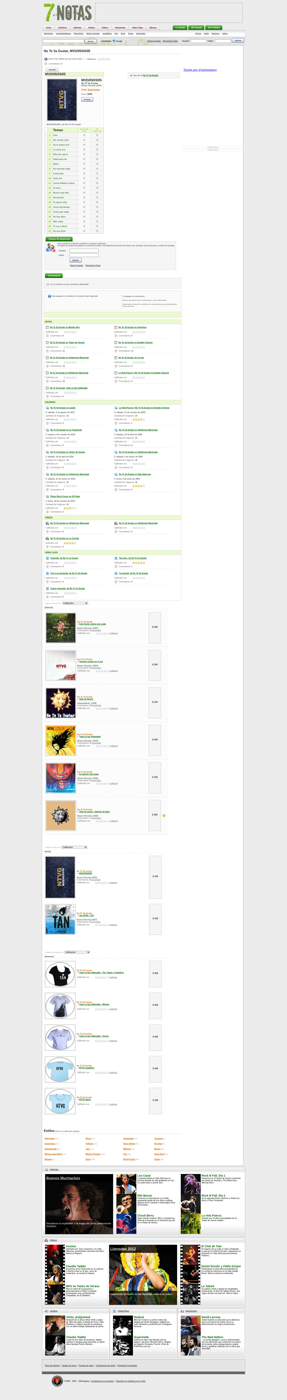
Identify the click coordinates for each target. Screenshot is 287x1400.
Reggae (48, 1159)
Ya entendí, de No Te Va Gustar (133, 573)
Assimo (71, 1246)
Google (119, 41)
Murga (157, 1149)
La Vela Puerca (211, 1215)
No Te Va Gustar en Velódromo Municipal (69, 358)
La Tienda (180, 28)
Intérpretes (120, 28)
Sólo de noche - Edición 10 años (94, 812)
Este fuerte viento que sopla (92, 624)
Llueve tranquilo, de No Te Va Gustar (67, 588)
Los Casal (143, 1175)
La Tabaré (207, 1286)
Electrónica (79, 34)
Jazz (88, 1149)
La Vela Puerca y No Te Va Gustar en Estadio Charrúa (144, 373)
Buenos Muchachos (63, 1178)
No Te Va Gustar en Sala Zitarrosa (135, 474)
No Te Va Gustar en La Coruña (64, 538)
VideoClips (123, 1311)
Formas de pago (86, 1365)
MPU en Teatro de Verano (82, 1286)
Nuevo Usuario (154, 41)
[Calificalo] (113, 633)
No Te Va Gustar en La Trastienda (66, 430)
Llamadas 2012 (123, 1249)
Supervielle (141, 1337)
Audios (91, 28)
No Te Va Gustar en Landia (63, 408)
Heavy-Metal (129, 1144)
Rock (123, 34)
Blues (88, 1138)
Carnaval (158, 1138)
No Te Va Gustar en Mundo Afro (65, 327)
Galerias (54, 1169)
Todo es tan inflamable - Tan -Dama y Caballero (101, 973)
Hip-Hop (158, 1144)
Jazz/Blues (107, 34)
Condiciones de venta (105, 1365)
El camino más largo (89, 774)
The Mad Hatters (212, 1337)
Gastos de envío (69, 1365)
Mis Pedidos (214, 28)
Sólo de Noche (86, 699)
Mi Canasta (196, 28)
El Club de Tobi (211, 1246)
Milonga (127, 1149)
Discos (198, 34)
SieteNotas (106, 41)
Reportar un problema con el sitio (130, 1381)
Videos (105, 28)
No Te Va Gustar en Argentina (132, 327)
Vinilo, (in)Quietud (78, 1317)
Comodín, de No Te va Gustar (64, 558)
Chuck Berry (145, 1215)
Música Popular (93, 34)
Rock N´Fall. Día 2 (213, 1195)
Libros (225, 34)
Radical (139, 1317)
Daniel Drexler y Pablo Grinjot (221, 1266)
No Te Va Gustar (150, 75)
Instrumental (51, 1149)
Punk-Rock (159, 1154)
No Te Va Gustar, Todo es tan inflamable (69, 388)
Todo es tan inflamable (90, 737)
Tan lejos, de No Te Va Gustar (133, 558)
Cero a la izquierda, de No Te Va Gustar (68, 573)
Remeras (215, 34)
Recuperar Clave (170, 41)
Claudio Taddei (76, 1266)
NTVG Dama (85, 1100)
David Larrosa (211, 1317)
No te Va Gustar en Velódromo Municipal (69, 373)
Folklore (89, 1144)
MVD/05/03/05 (85, 873)
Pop (116, 34)
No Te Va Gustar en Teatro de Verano (67, 342)
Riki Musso (144, 1195)
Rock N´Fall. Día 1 (213, 1175)
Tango (130, 34)
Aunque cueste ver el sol (91, 661)
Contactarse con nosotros (102, 1381)
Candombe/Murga (63, 34)
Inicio (48, 28)
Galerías (77, 28)
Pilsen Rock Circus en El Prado (65, 496)
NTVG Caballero (86, 1068)
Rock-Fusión (94, 90)
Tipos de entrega (52, 1365)
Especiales (140, 34)
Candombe (128, 1138)
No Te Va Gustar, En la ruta (131, 358)
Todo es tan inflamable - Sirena (93, 1036)
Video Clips (137, 28)
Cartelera (62, 28)
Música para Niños (53, 1154)
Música (153, 28)
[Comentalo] (96, 630)
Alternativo (48, 34)
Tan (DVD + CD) (86, 915)
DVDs (206, 34)
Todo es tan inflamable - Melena (94, 1004)
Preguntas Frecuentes (127, 1365)
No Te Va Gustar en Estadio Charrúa (136, 342)
